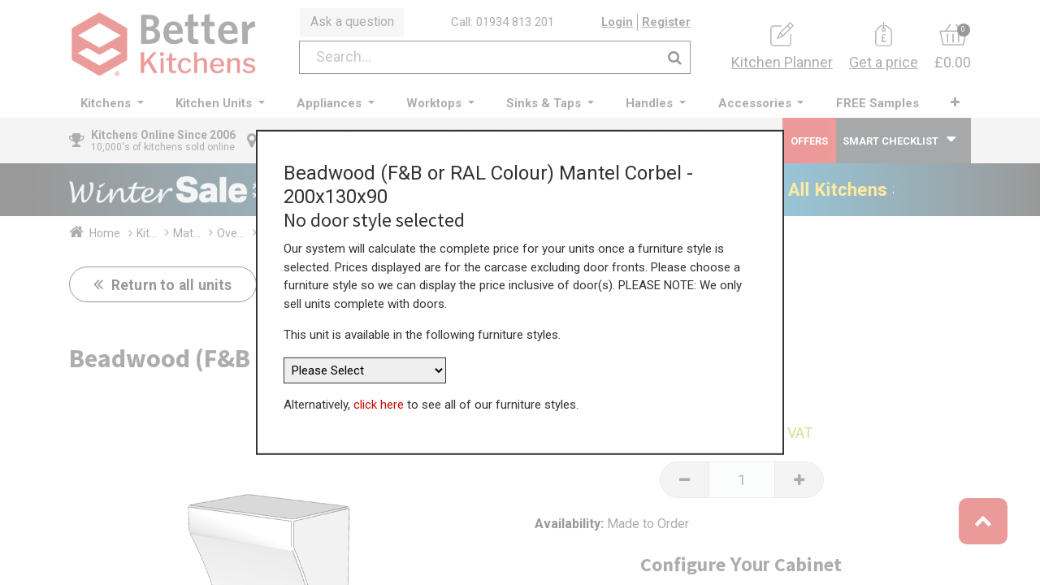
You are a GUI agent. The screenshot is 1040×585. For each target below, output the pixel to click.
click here (378, 399)
